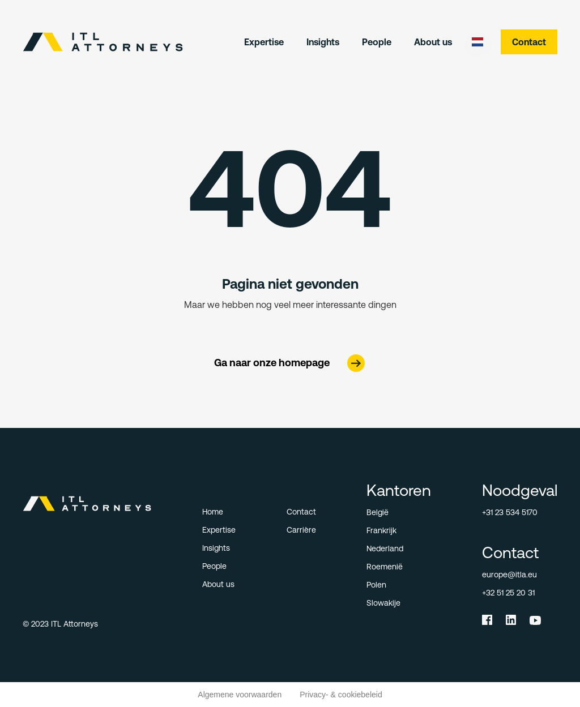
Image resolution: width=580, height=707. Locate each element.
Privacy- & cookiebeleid (341, 694)
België (377, 512)
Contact (529, 42)
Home (212, 512)
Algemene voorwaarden (240, 694)
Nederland (384, 548)
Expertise (264, 42)
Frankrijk (381, 530)
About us (433, 42)
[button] (477, 42)
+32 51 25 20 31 (508, 593)
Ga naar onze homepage (272, 363)
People (376, 42)
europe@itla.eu (509, 575)
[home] (103, 42)
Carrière (301, 530)
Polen (376, 585)
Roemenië (384, 567)
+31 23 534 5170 (510, 512)
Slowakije (383, 603)
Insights (322, 42)
